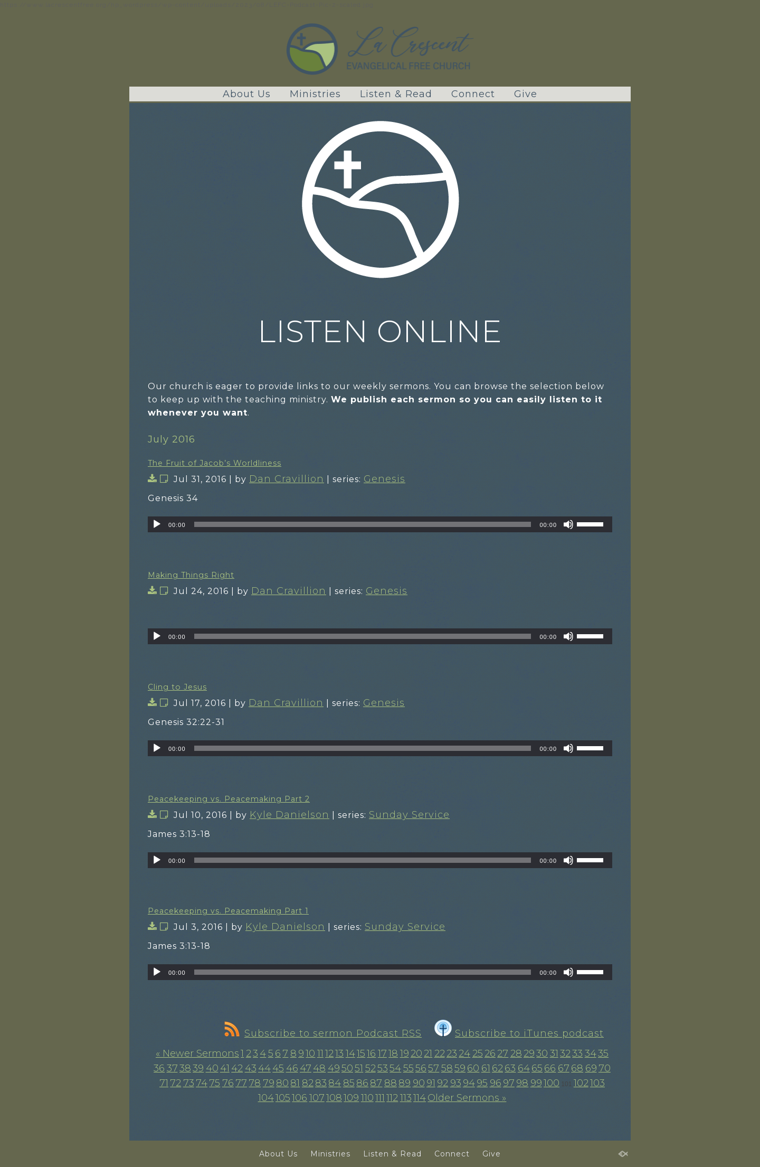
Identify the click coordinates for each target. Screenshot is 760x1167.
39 (198, 1068)
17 (382, 1053)
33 (577, 1053)
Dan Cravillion (286, 479)
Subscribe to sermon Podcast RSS (323, 1033)
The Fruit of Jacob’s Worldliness (214, 463)
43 (250, 1068)
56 (420, 1068)
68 (577, 1068)
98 (522, 1083)
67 (563, 1068)
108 (334, 1098)
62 (497, 1068)
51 (359, 1068)
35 (603, 1053)
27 (502, 1053)
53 (382, 1068)
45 (278, 1068)
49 (334, 1068)
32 (565, 1053)
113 (406, 1098)
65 (537, 1068)
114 (419, 1098)
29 (529, 1053)
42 (237, 1068)
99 (536, 1083)
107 (317, 1098)
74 (201, 1083)
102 (581, 1083)
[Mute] (568, 524)
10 (310, 1053)
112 (392, 1098)
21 (428, 1053)
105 (283, 1098)
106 (299, 1098)
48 (319, 1068)
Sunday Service (409, 815)
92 (442, 1083)
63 (510, 1068)
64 (524, 1068)
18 (393, 1053)
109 (351, 1098)
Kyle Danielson (289, 815)
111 (380, 1098)
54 (395, 1068)
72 (175, 1083)
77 (241, 1083)
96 (495, 1083)
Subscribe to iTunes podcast (519, 1033)
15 (361, 1053)
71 (163, 1083)
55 (408, 1068)
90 (419, 1083)
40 (212, 1068)
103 (597, 1083)
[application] (380, 524)
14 (350, 1053)
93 (455, 1083)
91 (430, 1083)
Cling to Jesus (177, 687)
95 (482, 1083)
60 (473, 1068)
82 (308, 1083)
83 (321, 1083)
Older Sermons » (467, 1098)
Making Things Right (191, 575)
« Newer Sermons (197, 1053)
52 (370, 1068)
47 (305, 1068)
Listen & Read (396, 94)
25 (477, 1053)
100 (551, 1083)
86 (362, 1083)
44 (264, 1068)
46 (292, 1068)
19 (404, 1053)
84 (334, 1083)
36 (159, 1068)
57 (433, 1068)
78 (255, 1083)
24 (464, 1053)
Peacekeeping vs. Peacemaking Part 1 (228, 911)
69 (591, 1068)
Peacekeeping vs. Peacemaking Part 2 (229, 799)
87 (376, 1083)
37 (172, 1068)
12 (329, 1053)
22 (439, 1053)
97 (509, 1083)
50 (347, 1068)
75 (214, 1083)
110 (367, 1098)
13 (339, 1053)
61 (485, 1068)
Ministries (315, 94)
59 (460, 1068)
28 (516, 1053)
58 (447, 1068)
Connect (473, 94)
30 (542, 1053)
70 (604, 1068)
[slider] (362, 524)
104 (266, 1098)
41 (225, 1068)
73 (188, 1083)
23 (451, 1053)
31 (554, 1053)
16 (371, 1053)
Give (525, 94)
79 (268, 1083)
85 (349, 1083)
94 (469, 1083)
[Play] (156, 524)
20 (416, 1053)
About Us (247, 94)
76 (228, 1083)
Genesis (384, 479)
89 (404, 1083)
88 (390, 1083)
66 (550, 1068)
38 (185, 1068)
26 (490, 1053)
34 (590, 1053)
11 (320, 1053)
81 (295, 1083)
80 (282, 1083)
